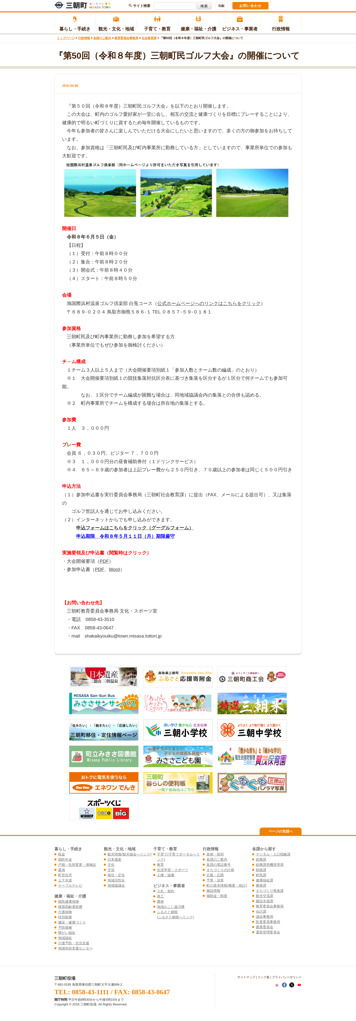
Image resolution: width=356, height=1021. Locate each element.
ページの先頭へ (280, 831)
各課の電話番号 (218, 865)
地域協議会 (116, 885)
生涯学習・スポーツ (172, 870)
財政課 (261, 870)
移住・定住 (116, 875)
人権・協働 (165, 875)
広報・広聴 (215, 875)
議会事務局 (264, 917)
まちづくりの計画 (220, 870)
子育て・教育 (157, 23)
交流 (111, 870)
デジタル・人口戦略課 (273, 854)
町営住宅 (65, 875)
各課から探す (264, 849)
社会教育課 (149, 38)
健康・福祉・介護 (198, 23)
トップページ (66, 38)
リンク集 (263, 977)
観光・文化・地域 (116, 23)
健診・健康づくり (72, 922)
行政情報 (281, 23)
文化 (111, 865)
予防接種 (65, 927)
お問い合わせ (250, 6)
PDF (104, 561)
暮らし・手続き (75, 23)
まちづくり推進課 (270, 891)
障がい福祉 (66, 933)
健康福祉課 (264, 880)
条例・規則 (215, 854)
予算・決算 (215, 880)
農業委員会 (264, 927)
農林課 (261, 885)
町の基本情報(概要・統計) (226, 885)
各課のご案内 (102, 38)
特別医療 (65, 917)
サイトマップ (246, 977)
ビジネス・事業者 (239, 23)
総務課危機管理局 (270, 865)
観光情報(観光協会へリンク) (129, 854)
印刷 (221, 6)
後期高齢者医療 (70, 907)
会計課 (261, 911)
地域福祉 (65, 938)
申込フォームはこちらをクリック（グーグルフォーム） (135, 527)
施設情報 (213, 891)
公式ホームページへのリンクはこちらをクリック (209, 303)
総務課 (261, 859)
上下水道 (65, 880)
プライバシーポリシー (287, 977)
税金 (61, 854)
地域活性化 (116, 880)
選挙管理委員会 (268, 932)
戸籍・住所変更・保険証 (77, 865)
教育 (160, 865)
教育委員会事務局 (126, 38)
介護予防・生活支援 (73, 943)
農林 (160, 901)
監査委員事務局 (268, 922)
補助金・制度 (216, 896)
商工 (160, 896)
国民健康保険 (68, 901)
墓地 (61, 870)
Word (114, 569)
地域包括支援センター (75, 948)
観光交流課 (264, 896)
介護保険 (65, 912)
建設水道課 (264, 901)
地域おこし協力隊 (171, 907)
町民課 (261, 875)
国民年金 (65, 859)
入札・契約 (165, 891)
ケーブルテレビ (70, 885)
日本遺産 (114, 859)
